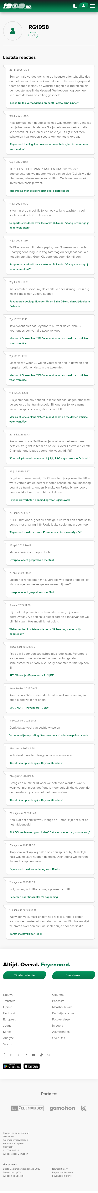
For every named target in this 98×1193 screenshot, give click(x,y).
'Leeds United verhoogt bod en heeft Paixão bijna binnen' (44, 103)
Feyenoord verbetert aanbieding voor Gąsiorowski (39, 500)
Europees (9, 1019)
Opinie (7, 1007)
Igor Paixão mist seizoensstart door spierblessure (39, 191)
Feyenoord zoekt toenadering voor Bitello (34, 869)
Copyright (8, 1147)
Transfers (9, 1001)
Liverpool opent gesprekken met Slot (31, 560)
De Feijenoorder (63, 1013)
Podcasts (58, 1001)
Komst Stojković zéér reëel (25, 934)
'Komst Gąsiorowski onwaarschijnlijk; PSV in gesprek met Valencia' (49, 458)
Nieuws (8, 994)
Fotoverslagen (61, 1019)
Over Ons (58, 1038)
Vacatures (73, 975)
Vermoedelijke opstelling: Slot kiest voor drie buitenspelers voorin (48, 735)
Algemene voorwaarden (15, 1140)
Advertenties (61, 1032)
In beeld (57, 1025)
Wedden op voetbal (13, 1176)
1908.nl (17, 6)
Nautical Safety (60, 1169)
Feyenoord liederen (62, 1172)
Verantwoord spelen (13, 1143)
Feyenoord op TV (12, 1172)
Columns (58, 994)
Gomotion (23, 1154)
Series (7, 1032)
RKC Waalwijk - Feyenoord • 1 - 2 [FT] (31, 675)
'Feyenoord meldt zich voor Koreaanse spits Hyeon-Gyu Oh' (45, 532)
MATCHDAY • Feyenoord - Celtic (29, 708)
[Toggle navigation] (92, 6)
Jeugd (7, 1025)
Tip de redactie (24, 975)
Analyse (8, 1038)
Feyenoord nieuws (62, 1176)
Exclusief (9, 1013)
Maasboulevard (62, 1007)
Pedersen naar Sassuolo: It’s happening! (33, 897)
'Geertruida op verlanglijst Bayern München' (36, 763)
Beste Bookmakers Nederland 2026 (21, 1169)
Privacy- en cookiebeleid (15, 1133)
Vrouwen (9, 1044)
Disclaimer (8, 1136)
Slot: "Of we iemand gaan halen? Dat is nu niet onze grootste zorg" (49, 832)
